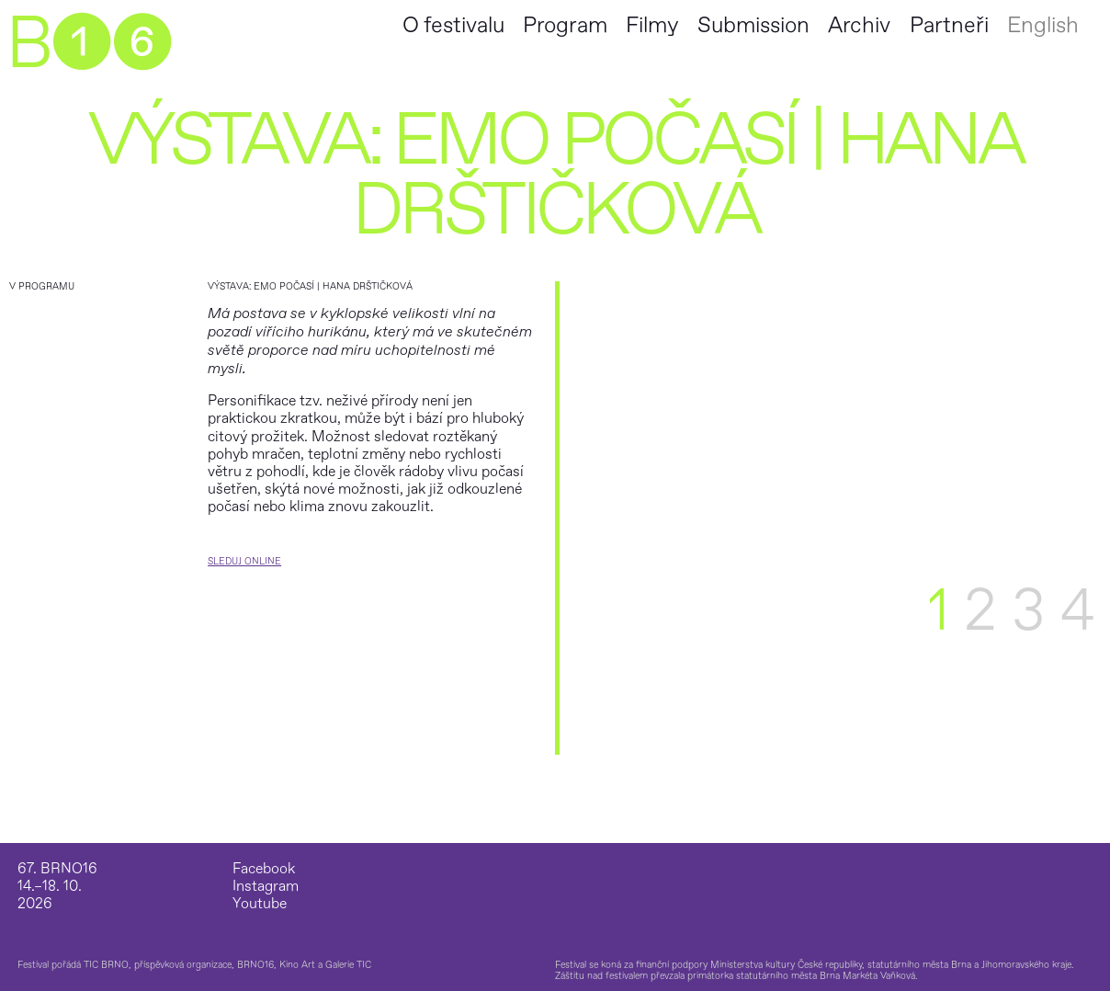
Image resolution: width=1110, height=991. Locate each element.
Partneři (949, 25)
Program (565, 25)
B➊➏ (88, 44)
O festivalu (453, 25)
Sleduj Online (244, 561)
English (1043, 25)
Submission (753, 25)
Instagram (265, 886)
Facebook (263, 869)
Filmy (652, 25)
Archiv (859, 25)
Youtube (259, 904)
